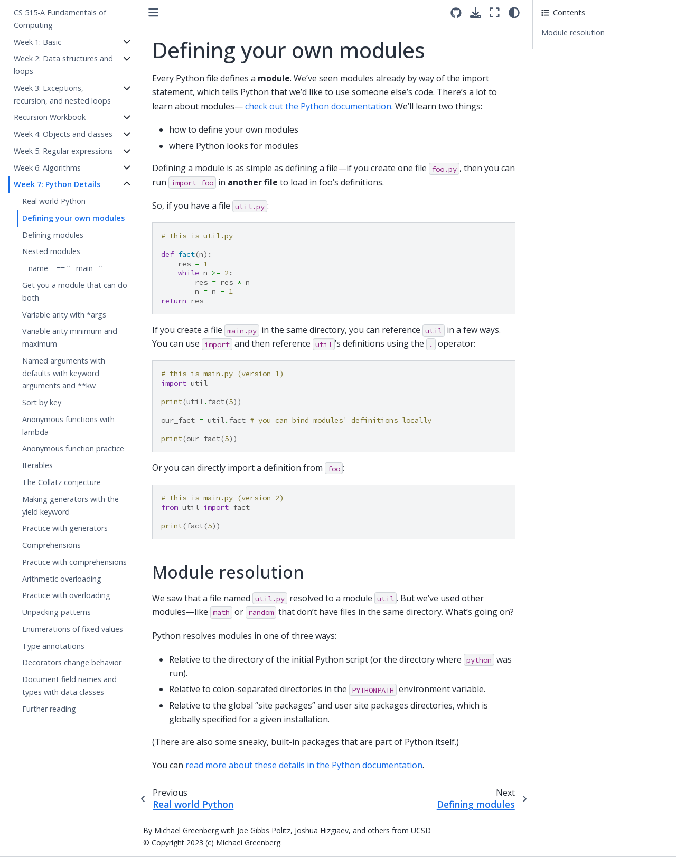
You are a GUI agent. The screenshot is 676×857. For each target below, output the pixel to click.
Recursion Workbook (50, 117)
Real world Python (54, 201)
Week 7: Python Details (57, 184)
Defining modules (52, 235)
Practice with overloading (66, 595)
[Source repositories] (456, 12)
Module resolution (573, 32)
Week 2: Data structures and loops (63, 64)
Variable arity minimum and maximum (69, 337)
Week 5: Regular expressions (63, 151)
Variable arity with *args (64, 315)
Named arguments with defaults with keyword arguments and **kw (63, 373)
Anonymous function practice (73, 448)
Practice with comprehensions (74, 562)
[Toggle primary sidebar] (153, 12)
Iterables (37, 465)
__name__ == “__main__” (62, 268)
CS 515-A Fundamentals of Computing (60, 18)
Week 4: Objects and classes (63, 134)
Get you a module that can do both (74, 291)
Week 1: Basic (37, 42)
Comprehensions (51, 545)
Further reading (49, 709)
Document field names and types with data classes (69, 685)
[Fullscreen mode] (494, 12)
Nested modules (51, 251)
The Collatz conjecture (61, 482)
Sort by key (41, 402)
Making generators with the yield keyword (70, 505)
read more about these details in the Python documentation (303, 765)
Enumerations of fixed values (72, 629)
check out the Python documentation (318, 106)
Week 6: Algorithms (47, 168)
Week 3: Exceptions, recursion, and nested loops (62, 94)
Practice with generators (65, 528)
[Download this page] (475, 12)
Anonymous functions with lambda (68, 425)
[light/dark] (514, 12)
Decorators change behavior (71, 662)
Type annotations (53, 646)
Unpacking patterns (56, 612)
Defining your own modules (73, 218)
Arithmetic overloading (61, 579)
